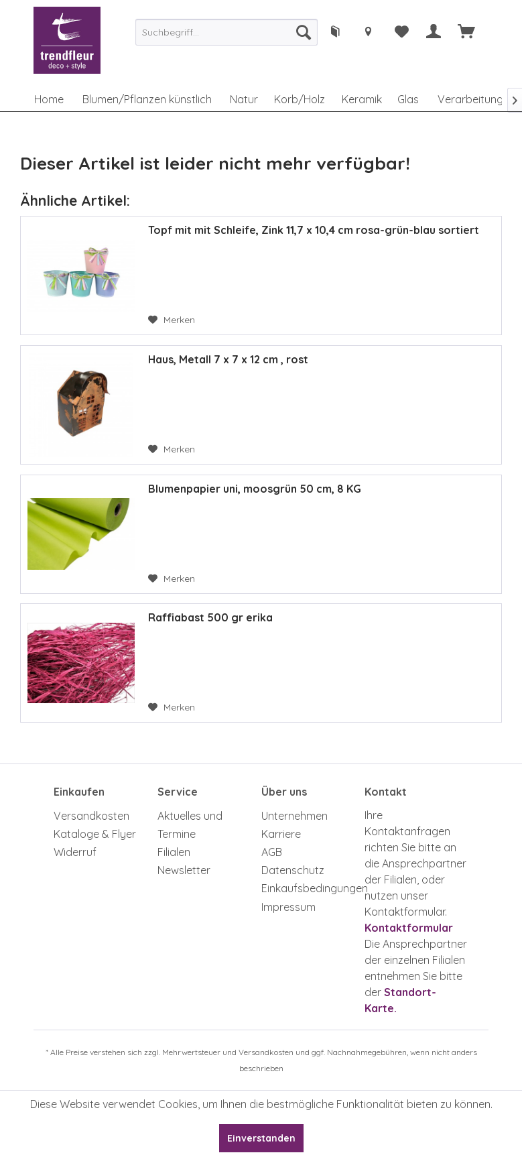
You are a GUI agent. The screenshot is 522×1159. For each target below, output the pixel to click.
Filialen (173, 852)
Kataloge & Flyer (95, 834)
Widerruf (75, 852)
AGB (271, 852)
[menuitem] (226, 32)
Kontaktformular (409, 927)
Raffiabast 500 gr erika (210, 617)
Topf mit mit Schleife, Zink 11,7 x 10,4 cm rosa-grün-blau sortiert (313, 230)
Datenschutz (292, 870)
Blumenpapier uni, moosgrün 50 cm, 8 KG (254, 488)
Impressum (288, 907)
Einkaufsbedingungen (309, 888)
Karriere (281, 834)
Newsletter (183, 870)
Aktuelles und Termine (189, 825)
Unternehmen (294, 815)
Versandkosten (91, 815)
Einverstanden (261, 1138)
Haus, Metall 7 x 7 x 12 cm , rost (228, 359)
